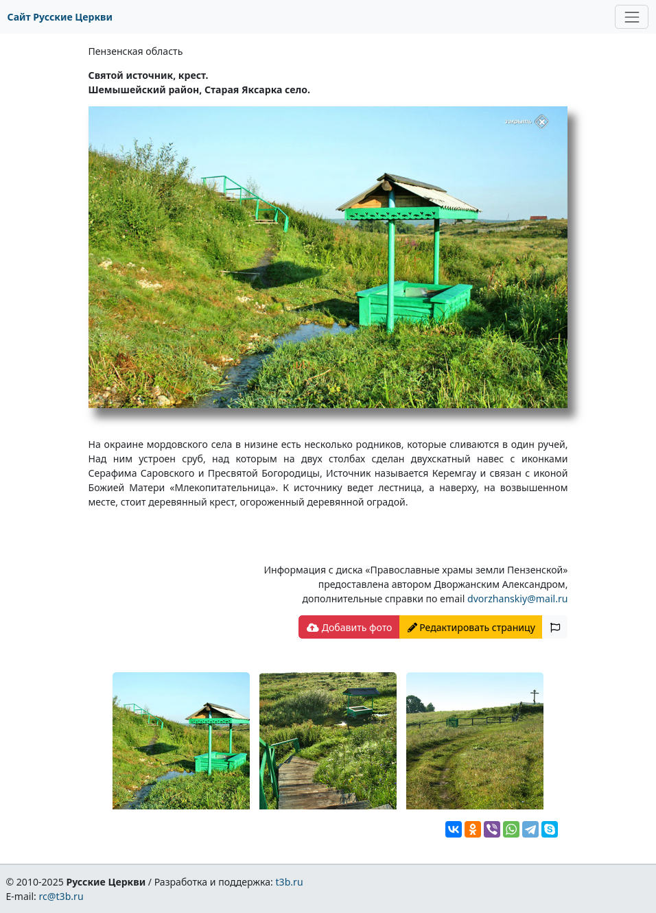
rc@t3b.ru (61, 896)
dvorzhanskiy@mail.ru (517, 598)
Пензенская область (136, 51)
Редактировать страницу (471, 627)
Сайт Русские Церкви (60, 16)
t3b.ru (289, 881)
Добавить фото (349, 627)
